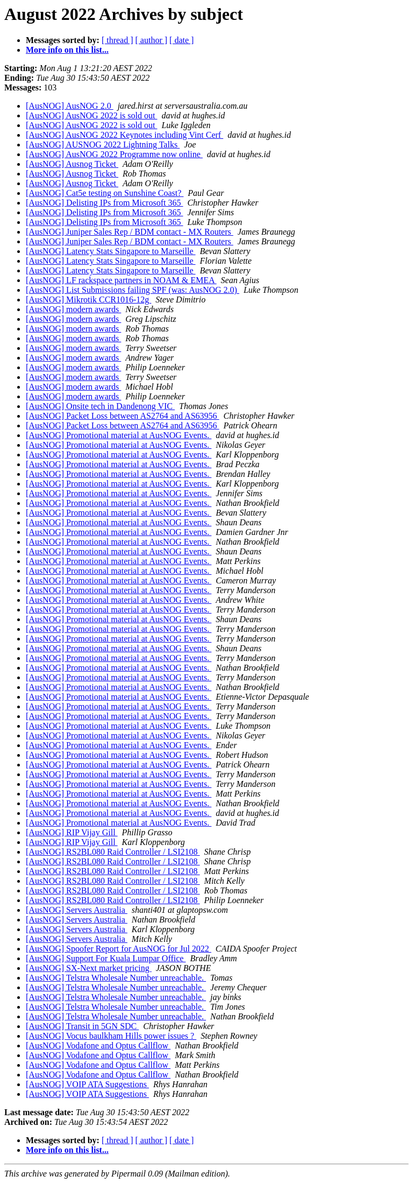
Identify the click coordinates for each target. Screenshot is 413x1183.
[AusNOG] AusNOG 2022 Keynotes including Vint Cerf (124, 134)
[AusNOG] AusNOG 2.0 (69, 105)
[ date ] (181, 40)
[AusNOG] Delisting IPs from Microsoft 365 (104, 202)
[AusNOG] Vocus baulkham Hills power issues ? (111, 1035)
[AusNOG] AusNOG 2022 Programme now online (114, 154)
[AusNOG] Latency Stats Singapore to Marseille (110, 251)
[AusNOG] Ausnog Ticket (72, 163)
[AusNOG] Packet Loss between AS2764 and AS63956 (122, 415)
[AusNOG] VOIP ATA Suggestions (87, 1084)
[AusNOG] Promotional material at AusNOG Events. (118, 435)
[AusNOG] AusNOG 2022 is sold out (91, 115)
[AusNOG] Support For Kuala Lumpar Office (106, 958)
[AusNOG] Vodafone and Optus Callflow (98, 1045)
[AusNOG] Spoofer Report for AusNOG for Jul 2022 (118, 948)
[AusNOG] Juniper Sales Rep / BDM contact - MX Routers (129, 231)
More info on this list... (67, 49)
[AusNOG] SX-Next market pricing (89, 968)
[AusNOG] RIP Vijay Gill (72, 832)
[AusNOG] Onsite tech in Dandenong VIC (100, 406)
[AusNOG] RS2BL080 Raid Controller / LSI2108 (113, 851)
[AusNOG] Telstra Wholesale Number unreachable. (116, 977)
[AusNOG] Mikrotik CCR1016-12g (88, 299)
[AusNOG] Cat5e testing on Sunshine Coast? (104, 193)
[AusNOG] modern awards (73, 309)
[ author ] (152, 40)
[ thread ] (117, 40)
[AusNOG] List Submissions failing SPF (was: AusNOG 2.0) (132, 289)
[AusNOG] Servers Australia (76, 909)
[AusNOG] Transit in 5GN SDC (82, 1026)
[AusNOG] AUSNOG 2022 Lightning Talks (103, 144)
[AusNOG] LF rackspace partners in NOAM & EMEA (121, 280)
